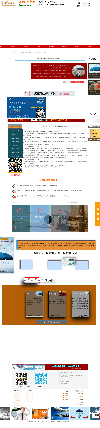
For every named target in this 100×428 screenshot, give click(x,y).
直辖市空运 (28, 52)
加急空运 (10, 117)
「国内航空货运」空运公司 (18, 52)
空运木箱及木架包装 (20, 216)
